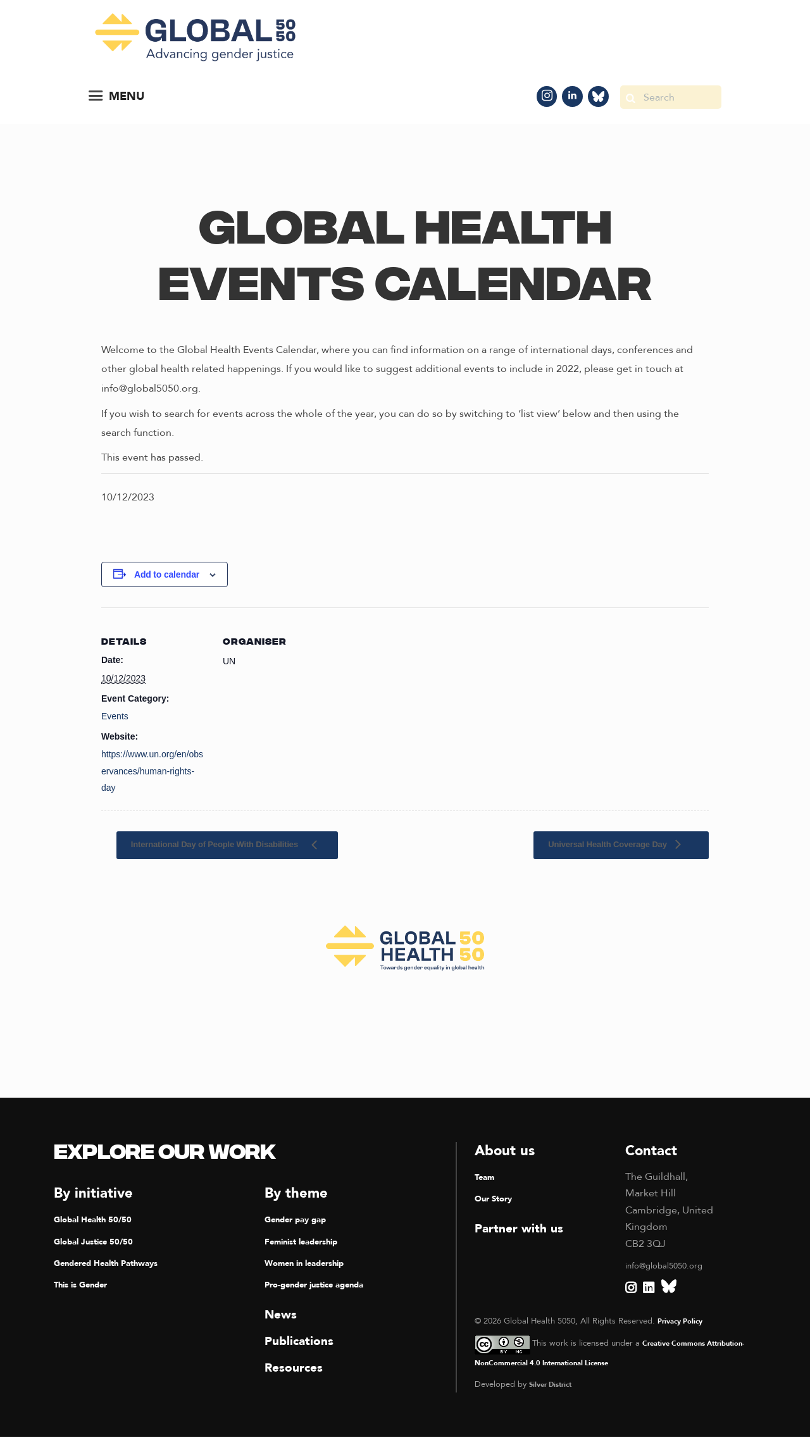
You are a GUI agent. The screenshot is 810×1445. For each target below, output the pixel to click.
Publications (305, 1348)
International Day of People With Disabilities (237, 847)
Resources (298, 1374)
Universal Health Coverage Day (591, 847)
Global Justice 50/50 (102, 1249)
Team (487, 1185)
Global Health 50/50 (102, 1227)
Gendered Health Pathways (119, 1271)
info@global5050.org (673, 1274)
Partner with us (526, 1236)
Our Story (499, 1206)
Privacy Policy (683, 1328)
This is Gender (87, 1292)
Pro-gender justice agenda (328, 1292)
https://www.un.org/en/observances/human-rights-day (152, 771)
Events (114, 716)
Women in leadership (315, 1271)
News (283, 1322)
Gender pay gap (303, 1227)
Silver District (554, 1392)
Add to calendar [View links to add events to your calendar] (166, 574)
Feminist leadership (311, 1249)
